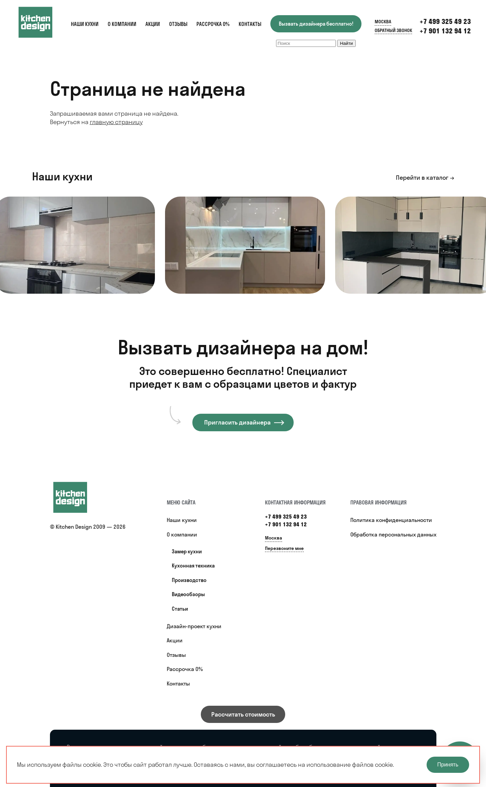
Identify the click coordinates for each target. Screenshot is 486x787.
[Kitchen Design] (42, 22)
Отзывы (178, 24)
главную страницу (116, 122)
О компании (122, 24)
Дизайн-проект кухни (194, 626)
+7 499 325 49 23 (445, 21)
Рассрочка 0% (213, 24)
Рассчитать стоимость (243, 714)
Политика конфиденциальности (391, 520)
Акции (152, 24)
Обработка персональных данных (393, 534)
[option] (245, 245)
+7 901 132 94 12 (445, 31)
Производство (189, 580)
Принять (448, 764)
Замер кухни (187, 551)
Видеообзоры (188, 594)
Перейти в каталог (422, 177)
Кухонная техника (193, 565)
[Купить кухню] (77, 497)
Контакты (250, 24)
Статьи (180, 609)
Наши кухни (85, 24)
